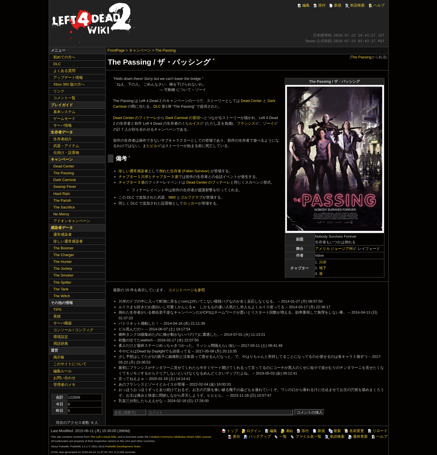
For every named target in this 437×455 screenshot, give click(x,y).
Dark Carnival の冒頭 (182, 118)
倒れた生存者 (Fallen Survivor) (184, 171)
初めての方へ (64, 57)
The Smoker (63, 275)
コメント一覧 (64, 98)
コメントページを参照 (186, 290)
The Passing (165, 50)
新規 (334, 5)
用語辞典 (60, 343)
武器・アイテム (66, 146)
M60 (172, 197)
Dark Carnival (64, 180)
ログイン (251, 431)
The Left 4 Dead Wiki (103, 436)
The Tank (60, 289)
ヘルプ (376, 5)
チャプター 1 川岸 (133, 177)
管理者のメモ (64, 384)
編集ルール (62, 371)
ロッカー (190, 203)
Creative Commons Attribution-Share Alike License (180, 436)
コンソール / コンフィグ (73, 330)
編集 (303, 5)
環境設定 (60, 337)
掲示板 (58, 357)
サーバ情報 (62, 125)
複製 (334, 431)
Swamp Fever (64, 186)
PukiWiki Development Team (123, 446)
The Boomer (63, 248)
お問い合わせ (64, 378)
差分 (233, 436)
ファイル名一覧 (305, 436)
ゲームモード (64, 118)
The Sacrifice (64, 207)
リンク (58, 91)
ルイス (194, 123)
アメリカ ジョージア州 (334, 248)
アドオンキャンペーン (71, 221)
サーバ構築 (62, 323)
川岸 (322, 262)
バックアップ (257, 436)
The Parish (62, 200)
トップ (229, 431)
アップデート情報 (68, 77)
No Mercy (61, 214)
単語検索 (354, 5)
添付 (319, 5)
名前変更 (354, 431)
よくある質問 (64, 71)
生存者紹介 (62, 139)
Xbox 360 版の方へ (69, 84)
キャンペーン (140, 50)
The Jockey (62, 268)
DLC (157, 106)
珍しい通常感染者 (133, 171)
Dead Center (251, 101)
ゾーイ (268, 123)
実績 (57, 316)
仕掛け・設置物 (66, 152)
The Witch (61, 296)
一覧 (280, 436)
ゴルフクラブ (191, 197)
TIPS (57, 309)
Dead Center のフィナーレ (135, 118)
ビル (153, 146)
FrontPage (116, 50)
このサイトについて (69, 364)
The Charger (63, 255)
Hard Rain (61, 194)
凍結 (286, 431)
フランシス (246, 123)
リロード (377, 431)
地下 (322, 268)
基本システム (64, 112)
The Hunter (62, 262)
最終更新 (357, 436)
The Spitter (62, 282)
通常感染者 (62, 234)
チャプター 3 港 (165, 177)
